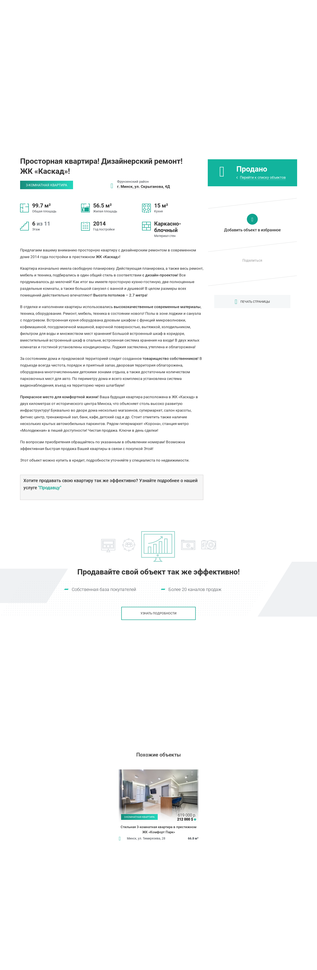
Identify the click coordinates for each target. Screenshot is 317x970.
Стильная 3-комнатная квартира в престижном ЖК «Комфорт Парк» (158, 829)
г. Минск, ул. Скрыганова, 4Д (143, 186)
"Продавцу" (49, 487)
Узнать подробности (158, 613)
